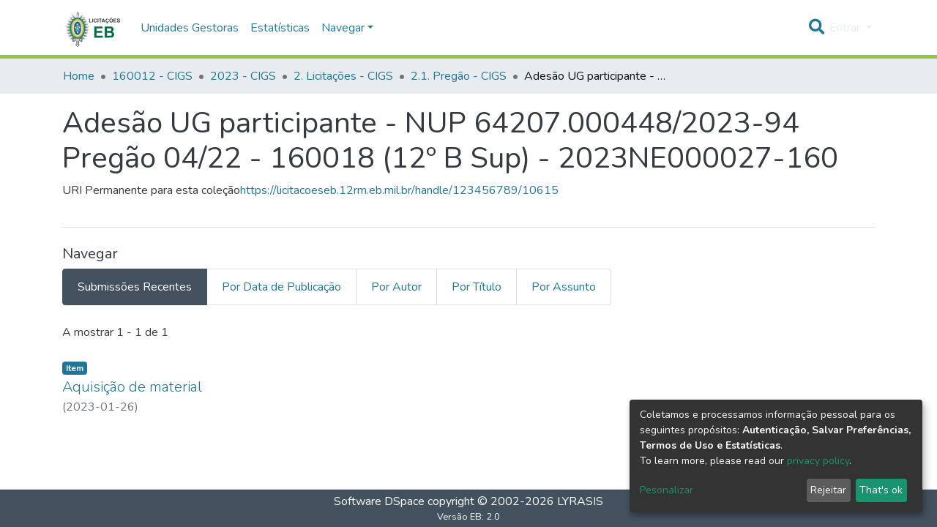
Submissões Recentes (135, 287)
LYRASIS (580, 501)
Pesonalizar (666, 490)
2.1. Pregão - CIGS (459, 76)
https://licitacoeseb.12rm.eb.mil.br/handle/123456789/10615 (399, 190)
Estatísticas (280, 28)
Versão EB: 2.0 (468, 516)
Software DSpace (379, 501)
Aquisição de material (132, 387)
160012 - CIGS (152, 76)
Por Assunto (563, 287)
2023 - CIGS (243, 76)
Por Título (476, 287)
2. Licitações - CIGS (343, 76)
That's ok (881, 490)
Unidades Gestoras (190, 28)
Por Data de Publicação (281, 287)
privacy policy (818, 461)
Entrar (846, 28)
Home (78, 76)
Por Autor (396, 287)
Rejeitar (828, 490)
